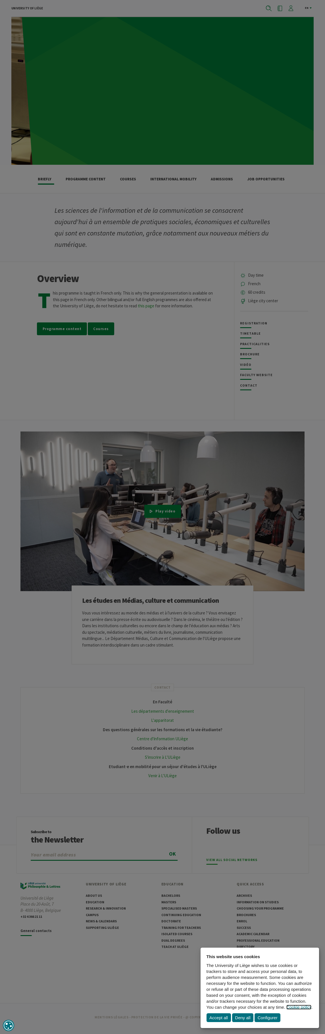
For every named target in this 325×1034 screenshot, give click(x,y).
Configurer (268, 1017)
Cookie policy (298, 1007)
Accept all (218, 1017)
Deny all (242, 1017)
